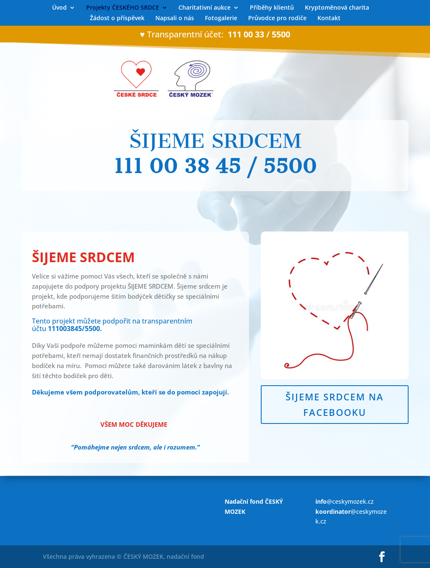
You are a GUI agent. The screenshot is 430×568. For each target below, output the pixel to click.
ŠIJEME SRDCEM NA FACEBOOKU (335, 404)
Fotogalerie (221, 18)
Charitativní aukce (204, 8)
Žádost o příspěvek (117, 18)
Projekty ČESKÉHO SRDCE (122, 8)
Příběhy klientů (272, 8)
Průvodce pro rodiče (277, 18)
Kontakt (329, 18)
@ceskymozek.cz (344, 501)
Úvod (59, 8)
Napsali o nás (174, 18)
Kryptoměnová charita (337, 8)
